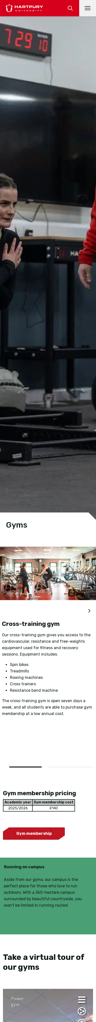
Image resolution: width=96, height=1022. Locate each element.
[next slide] (89, 611)
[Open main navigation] (87, 8)
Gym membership (34, 833)
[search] (70, 8)
